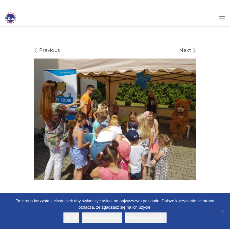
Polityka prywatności (146, 217)
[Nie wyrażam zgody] (222, 211)
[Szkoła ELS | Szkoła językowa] (10, 17)
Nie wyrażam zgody (102, 217)
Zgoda (71, 217)
